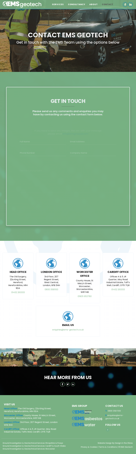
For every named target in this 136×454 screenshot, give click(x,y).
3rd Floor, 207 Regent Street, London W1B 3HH (31, 424)
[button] (58, 4)
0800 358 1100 (113, 414)
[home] (23, 4)
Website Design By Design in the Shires (115, 443)
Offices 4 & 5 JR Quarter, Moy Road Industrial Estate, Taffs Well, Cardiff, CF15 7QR (30, 430)
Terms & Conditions (108, 447)
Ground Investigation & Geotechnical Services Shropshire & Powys (33, 443)
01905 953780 (85, 299)
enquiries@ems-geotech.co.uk (68, 332)
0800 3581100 (51, 292)
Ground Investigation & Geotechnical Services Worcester (29, 449)
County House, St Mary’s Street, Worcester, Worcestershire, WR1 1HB (30, 417)
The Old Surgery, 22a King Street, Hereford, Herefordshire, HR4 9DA (27, 410)
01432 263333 (18, 295)
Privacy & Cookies (89, 447)
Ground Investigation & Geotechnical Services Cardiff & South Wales (34, 446)
